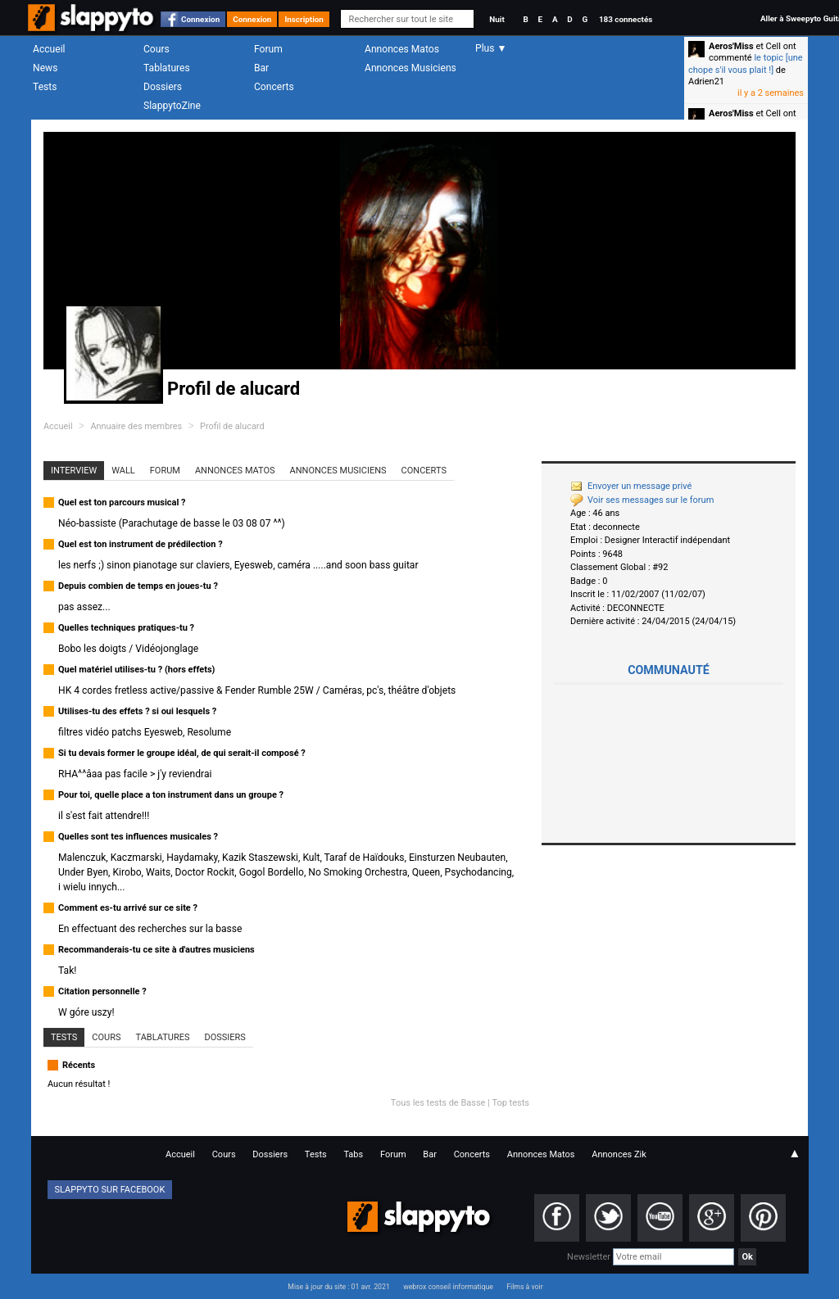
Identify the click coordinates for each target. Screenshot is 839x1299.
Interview (74, 470)
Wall (123, 470)
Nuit (496, 19)
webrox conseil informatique (448, 1287)
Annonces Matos (402, 49)
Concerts (274, 87)
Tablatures (166, 68)
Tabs (353, 1154)
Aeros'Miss (731, 46)
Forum (268, 49)
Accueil (49, 49)
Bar (261, 68)
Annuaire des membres (136, 426)
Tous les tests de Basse (438, 1103)
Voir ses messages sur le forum (642, 500)
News (45, 68)
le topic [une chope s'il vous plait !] (745, 63)
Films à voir (524, 1287)
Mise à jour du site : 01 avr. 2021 (338, 1287)
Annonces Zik (619, 1154)
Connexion (200, 19)
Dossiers (162, 87)
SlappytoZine (172, 105)
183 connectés (625, 19)
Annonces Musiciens (410, 68)
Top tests (510, 1103)
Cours (156, 49)
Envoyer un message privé (631, 486)
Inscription (304, 19)
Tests (45, 87)
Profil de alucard (232, 426)
